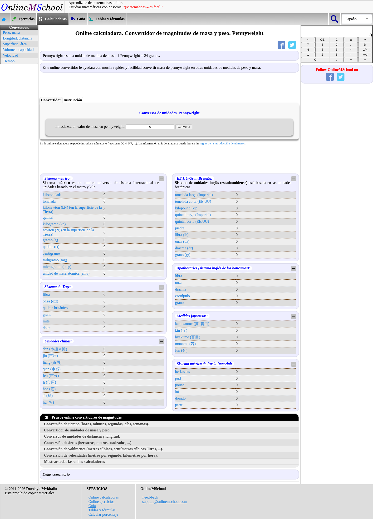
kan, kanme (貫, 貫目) (192, 324)
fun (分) (181, 350)
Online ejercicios (101, 501)
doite (46, 328)
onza (178, 283)
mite (46, 321)
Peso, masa (11, 32)
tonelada (49, 201)
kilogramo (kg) (54, 224)
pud (178, 378)
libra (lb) (181, 235)
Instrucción (73, 100)
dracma (180, 289)
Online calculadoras (103, 497)
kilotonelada (52, 195)
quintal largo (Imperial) (193, 215)
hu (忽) (48, 402)
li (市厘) (49, 382)
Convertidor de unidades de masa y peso (76, 430)
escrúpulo (182, 296)
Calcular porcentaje (103, 514)
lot (177, 392)
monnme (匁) (185, 344)
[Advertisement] (19, 136)
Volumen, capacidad (18, 50)
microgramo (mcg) (57, 267)
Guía (92, 506)
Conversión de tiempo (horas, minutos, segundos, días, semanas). (96, 424)
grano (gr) (182, 255)
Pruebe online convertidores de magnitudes (83, 417)
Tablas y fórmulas (101, 510)
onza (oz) (182, 241)
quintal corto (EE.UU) (192, 221)
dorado (180, 398)
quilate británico (55, 308)
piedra (180, 228)
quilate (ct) (51, 247)
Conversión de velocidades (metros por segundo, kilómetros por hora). (101, 455)
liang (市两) (52, 362)
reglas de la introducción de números (222, 143)
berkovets (182, 372)
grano (47, 314)
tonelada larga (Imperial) (194, 195)
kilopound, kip (186, 208)
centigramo (51, 253)
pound (180, 385)
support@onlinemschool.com (164, 501)
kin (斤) (181, 330)
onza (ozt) (50, 301)
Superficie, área (15, 44)
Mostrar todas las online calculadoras (74, 462)
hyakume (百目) (187, 337)
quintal (48, 217)
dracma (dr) (184, 248)
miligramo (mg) (55, 260)
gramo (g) (50, 240)
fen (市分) (51, 376)
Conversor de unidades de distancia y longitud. (82, 436)
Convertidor (51, 100)
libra (46, 294)
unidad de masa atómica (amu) (66, 273)
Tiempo (9, 61)
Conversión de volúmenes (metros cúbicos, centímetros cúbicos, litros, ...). (103, 449)
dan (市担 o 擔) (55, 349)
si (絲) (48, 396)
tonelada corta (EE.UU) (193, 201)
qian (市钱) (51, 369)
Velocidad (10, 55)
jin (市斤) (50, 356)
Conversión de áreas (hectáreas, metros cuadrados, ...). (88, 443)
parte (179, 405)
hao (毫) (49, 389)
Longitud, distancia (17, 38)
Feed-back (150, 497)
